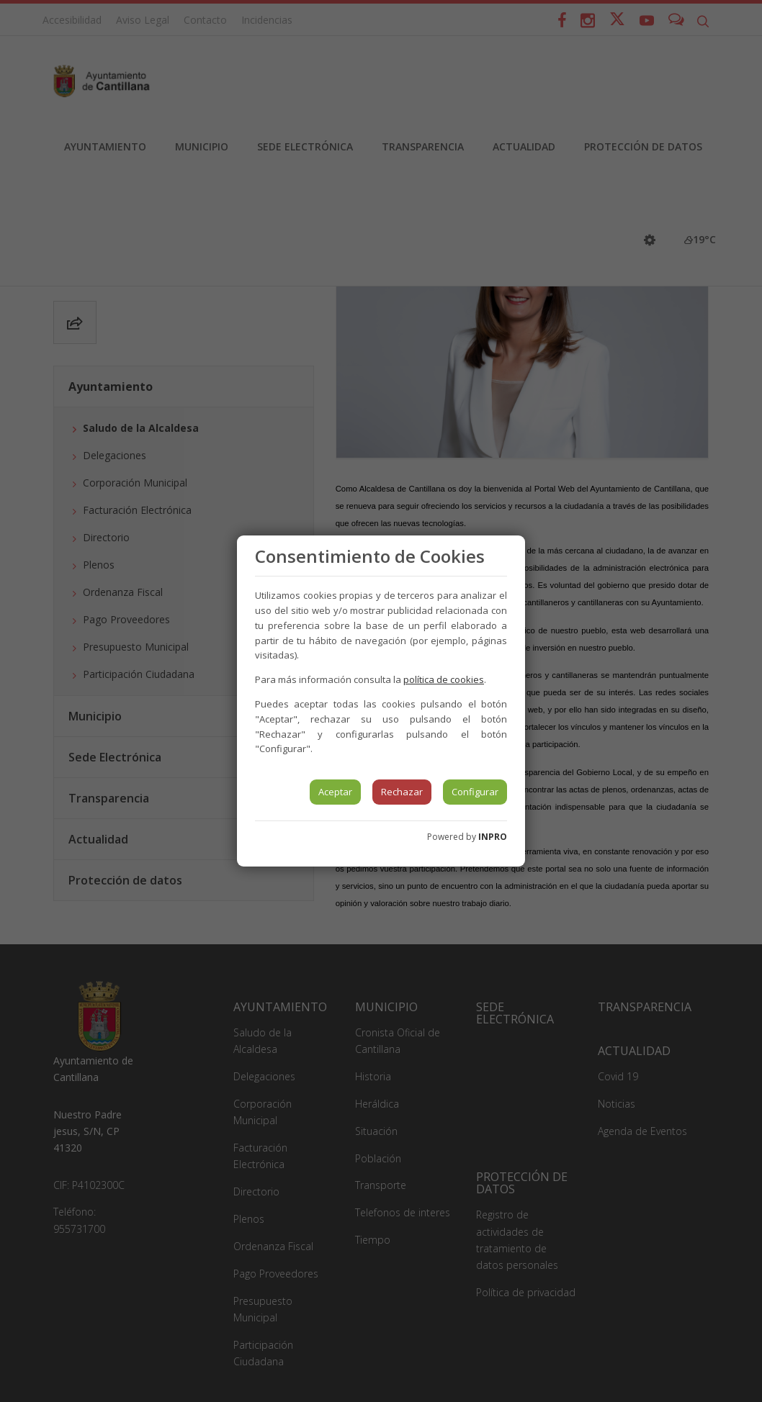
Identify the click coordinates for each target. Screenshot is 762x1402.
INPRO (492, 837)
